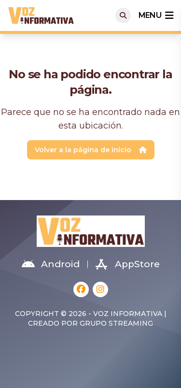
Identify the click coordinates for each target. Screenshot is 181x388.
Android (51, 264)
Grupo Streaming (116, 323)
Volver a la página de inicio (91, 149)
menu (156, 15)
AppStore (128, 264)
